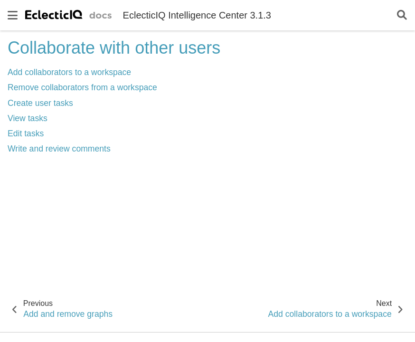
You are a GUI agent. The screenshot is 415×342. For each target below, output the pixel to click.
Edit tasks (26, 133)
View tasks (27, 118)
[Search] (401, 15)
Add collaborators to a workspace (69, 72)
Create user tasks (40, 103)
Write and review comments (59, 148)
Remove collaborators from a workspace (82, 87)
